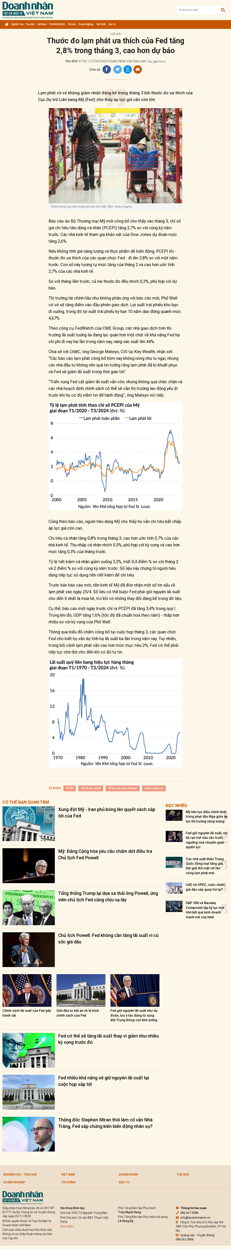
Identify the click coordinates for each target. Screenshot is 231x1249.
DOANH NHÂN (57, 24)
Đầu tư (112, 24)
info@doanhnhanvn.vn (193, 1217)
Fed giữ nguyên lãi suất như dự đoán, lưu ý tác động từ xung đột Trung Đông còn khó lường (134, 1015)
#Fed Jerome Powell (122, 788)
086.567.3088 (187, 1212)
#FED (69, 788)
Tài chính (101, 24)
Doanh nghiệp (85, 24)
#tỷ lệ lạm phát (91, 788)
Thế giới (71, 24)
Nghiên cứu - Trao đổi (23, 24)
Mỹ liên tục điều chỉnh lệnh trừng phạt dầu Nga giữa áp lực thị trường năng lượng (207, 816)
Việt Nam (42, 24)
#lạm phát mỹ (154, 788)
